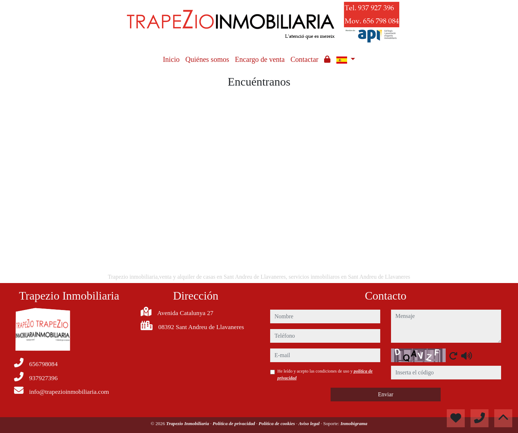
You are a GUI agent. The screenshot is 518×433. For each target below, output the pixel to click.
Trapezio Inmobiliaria (188, 423)
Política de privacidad (234, 423)
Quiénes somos (207, 59)
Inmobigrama (353, 423)
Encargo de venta (260, 59)
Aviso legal (310, 423)
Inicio (171, 59)
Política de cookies (277, 423)
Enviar (386, 394)
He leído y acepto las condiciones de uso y (325, 374)
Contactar (304, 59)
